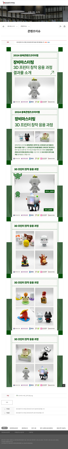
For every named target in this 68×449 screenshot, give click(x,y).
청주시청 (33, 428)
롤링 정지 (6, 428)
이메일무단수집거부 (19, 432)
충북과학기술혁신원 (62, 428)
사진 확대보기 (64, 386)
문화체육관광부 (14, 428)
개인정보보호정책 (5, 432)
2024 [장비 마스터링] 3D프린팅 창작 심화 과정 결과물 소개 (30, 413)
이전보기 (3, 428)
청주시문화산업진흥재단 (46, 428)
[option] (14, 428)
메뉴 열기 (64, 3)
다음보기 (4, 428)
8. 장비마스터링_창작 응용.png (24, 395)
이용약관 (31, 432)
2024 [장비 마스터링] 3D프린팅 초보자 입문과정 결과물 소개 (30, 409)
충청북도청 (25, 428)
